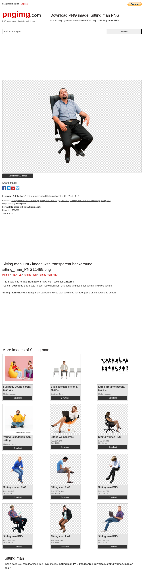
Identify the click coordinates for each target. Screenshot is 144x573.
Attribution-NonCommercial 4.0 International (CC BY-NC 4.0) (46, 196)
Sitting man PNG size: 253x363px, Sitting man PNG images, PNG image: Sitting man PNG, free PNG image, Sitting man (61, 201)
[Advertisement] (72, 58)
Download (18, 398)
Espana (24, 4)
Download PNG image (18, 176)
